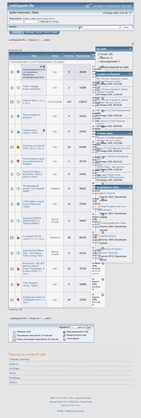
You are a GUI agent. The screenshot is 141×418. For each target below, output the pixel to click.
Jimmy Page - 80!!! (107, 167)
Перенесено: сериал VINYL (31, 131)
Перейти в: (64, 327)
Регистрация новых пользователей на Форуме (34, 161)
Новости (13, 364)
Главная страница (19, 359)
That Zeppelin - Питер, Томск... (31, 284)
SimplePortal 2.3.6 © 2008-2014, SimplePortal (70, 402)
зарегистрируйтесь (45, 18)
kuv (55, 72)
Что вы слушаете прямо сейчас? (110, 139)
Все (27, 103)
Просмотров (82, 55)
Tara (99, 159)
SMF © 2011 (68, 398)
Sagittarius (97, 209)
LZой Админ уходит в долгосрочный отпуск (34, 204)
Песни (12, 373)
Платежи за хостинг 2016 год (34, 147)
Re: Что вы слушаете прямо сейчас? (112, 80)
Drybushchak (55, 101)
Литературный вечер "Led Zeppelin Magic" (34, 188)
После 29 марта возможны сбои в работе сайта (32, 174)
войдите (27, 18)
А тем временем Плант (113, 223)
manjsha (55, 188)
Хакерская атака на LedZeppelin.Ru (34, 298)
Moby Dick (96, 91)
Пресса (13, 382)
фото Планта (107, 193)
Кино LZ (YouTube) (107, 148)
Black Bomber (96, 225)
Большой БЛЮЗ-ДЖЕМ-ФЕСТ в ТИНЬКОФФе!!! (32, 221)
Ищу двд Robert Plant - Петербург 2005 (109, 176)
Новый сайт (29, 100)
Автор (55, 55)
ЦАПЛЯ (98, 165)
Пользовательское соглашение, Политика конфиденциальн (34, 73)
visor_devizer (115, 81)
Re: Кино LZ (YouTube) (109, 110)
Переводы (14, 377)
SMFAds (64, 405)
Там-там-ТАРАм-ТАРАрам (111, 156)
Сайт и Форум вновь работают (32, 87)
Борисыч (55, 237)
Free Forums (75, 405)
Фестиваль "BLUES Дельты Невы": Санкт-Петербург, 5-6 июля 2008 (34, 267)
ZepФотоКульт (108, 236)
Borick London (55, 220)
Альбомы (14, 368)
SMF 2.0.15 (55, 398)
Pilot (122, 167)
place (97, 243)
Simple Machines (83, 398)
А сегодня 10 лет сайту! (32, 237)
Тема (34, 55)
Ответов (69, 55)
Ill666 (111, 92)
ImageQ (100, 123)
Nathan (121, 177)
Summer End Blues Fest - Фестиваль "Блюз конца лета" (33, 253)
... (44, 100)
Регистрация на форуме (31, 116)
